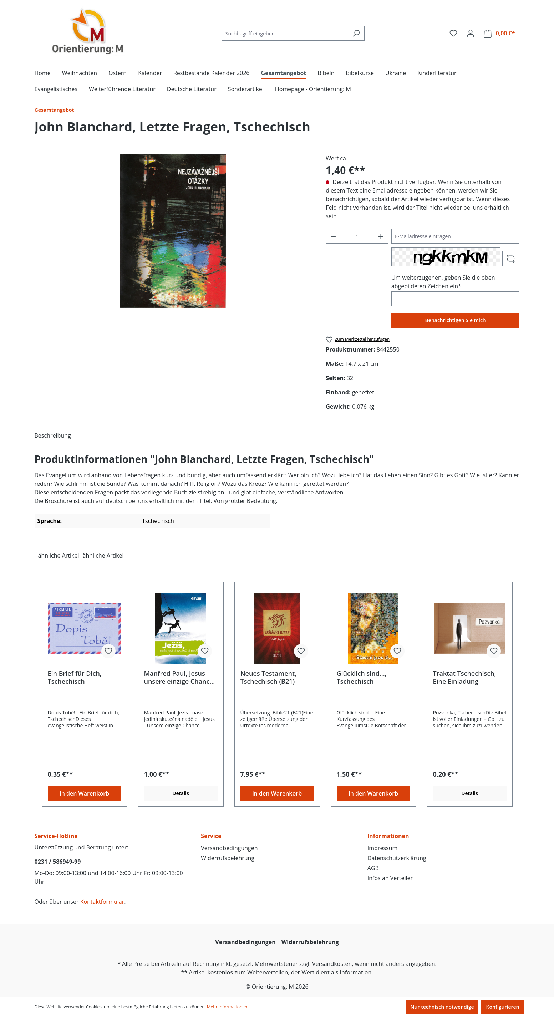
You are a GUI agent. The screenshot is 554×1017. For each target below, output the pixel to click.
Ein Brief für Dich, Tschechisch (75, 677)
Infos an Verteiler (390, 878)
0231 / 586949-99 (58, 862)
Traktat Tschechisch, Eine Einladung (464, 677)
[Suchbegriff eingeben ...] (285, 33)
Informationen (388, 836)
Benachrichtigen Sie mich (455, 320)
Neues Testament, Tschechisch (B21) (268, 677)
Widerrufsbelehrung (227, 858)
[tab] (53, 435)
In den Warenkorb (84, 793)
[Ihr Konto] (470, 33)
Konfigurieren (502, 1006)
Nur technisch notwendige (442, 1006)
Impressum (382, 848)
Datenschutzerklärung (396, 858)
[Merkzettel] (453, 33)
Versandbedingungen (229, 848)
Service (211, 836)
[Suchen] (356, 33)
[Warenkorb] (499, 33)
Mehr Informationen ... (229, 1007)
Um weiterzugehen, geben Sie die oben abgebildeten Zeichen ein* (443, 282)
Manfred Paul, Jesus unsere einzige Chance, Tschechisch (179, 677)
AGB (373, 868)
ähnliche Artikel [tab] (58, 555)
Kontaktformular (102, 902)
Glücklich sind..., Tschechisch (362, 677)
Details (180, 793)
